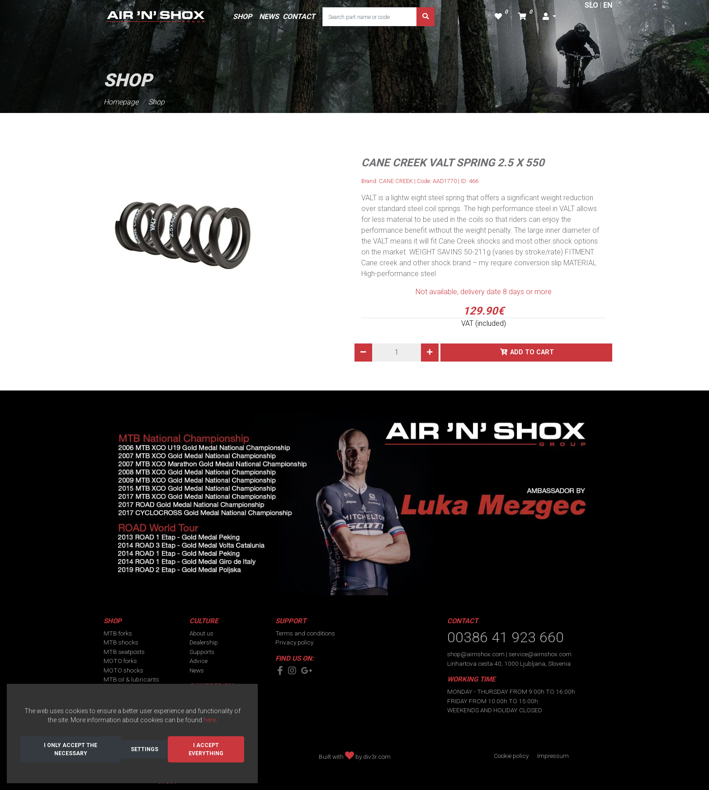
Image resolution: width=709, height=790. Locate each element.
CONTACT (299, 16)
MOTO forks (120, 660)
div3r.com (377, 756)
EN (607, 5)
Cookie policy (511, 755)
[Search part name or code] (369, 16)
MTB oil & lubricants (131, 679)
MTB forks (118, 633)
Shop (156, 102)
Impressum (553, 755)
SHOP (242, 16)
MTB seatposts (124, 651)
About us (201, 633)
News (196, 670)
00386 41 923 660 (505, 637)
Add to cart (532, 352)
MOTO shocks (123, 670)
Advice (198, 660)
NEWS (269, 16)
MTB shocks (121, 642)
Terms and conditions (305, 633)
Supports (201, 651)
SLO (591, 5)
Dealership (203, 642)
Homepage (121, 102)
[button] (549, 17)
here (209, 720)
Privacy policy (294, 642)
